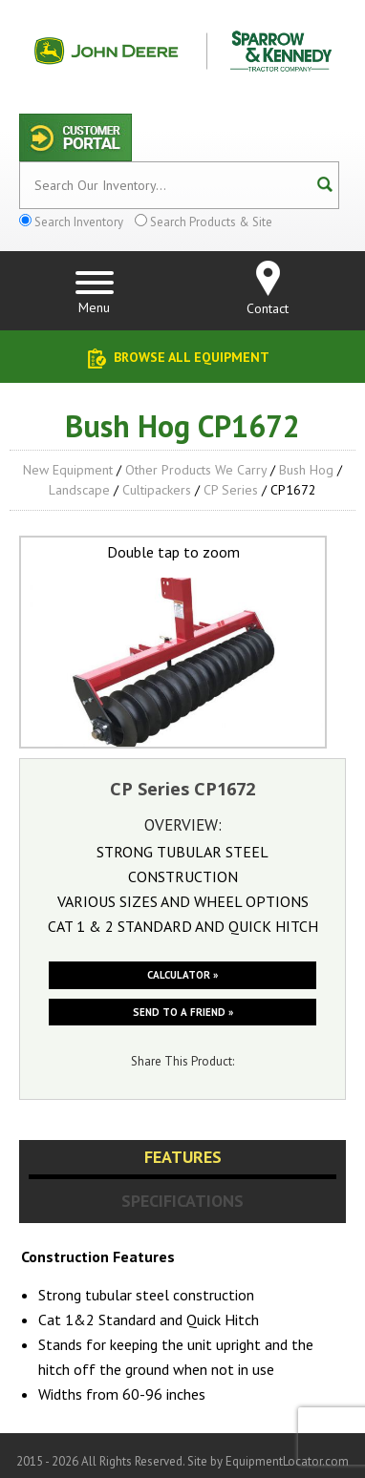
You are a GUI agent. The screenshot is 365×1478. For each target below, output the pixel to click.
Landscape (79, 489)
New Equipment (68, 469)
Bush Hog (306, 469)
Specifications (182, 1201)
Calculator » (182, 975)
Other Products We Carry (196, 469)
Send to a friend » (183, 1012)
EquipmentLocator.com (287, 1461)
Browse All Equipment (191, 357)
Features (183, 1157)
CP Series (231, 489)
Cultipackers (156, 489)
